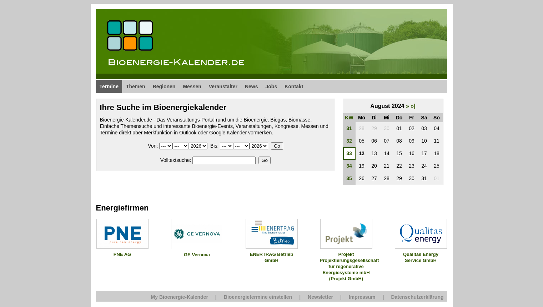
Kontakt (294, 86)
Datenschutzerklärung (417, 297)
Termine (109, 86)
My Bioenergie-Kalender (179, 297)
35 (349, 178)
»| (413, 106)
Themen (135, 86)
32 (349, 141)
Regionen (164, 86)
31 (349, 128)
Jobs (271, 86)
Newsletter (320, 297)
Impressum (362, 297)
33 (349, 153)
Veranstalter (223, 86)
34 (349, 166)
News (251, 86)
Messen (192, 86)
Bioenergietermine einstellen (258, 297)
